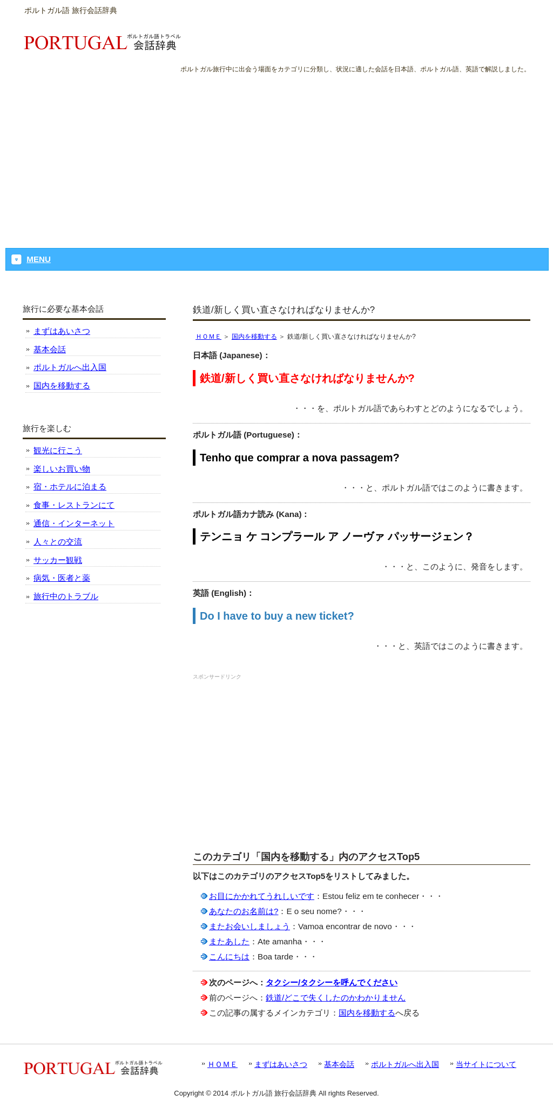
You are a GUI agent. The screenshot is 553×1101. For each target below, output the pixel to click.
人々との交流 (57, 541)
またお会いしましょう (249, 926)
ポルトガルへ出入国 (69, 367)
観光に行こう (57, 450)
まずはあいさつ (61, 330)
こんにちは (229, 956)
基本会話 (49, 349)
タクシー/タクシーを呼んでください (331, 982)
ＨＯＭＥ (208, 336)
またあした (229, 941)
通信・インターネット (73, 523)
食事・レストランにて (73, 504)
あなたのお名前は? (243, 911)
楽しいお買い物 (61, 468)
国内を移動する (254, 336)
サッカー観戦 (57, 560)
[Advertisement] (276, 156)
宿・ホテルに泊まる (69, 486)
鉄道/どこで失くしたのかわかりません (336, 997)
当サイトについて (486, 1064)
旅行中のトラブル (65, 596)
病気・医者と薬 (61, 577)
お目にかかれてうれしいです (261, 896)
